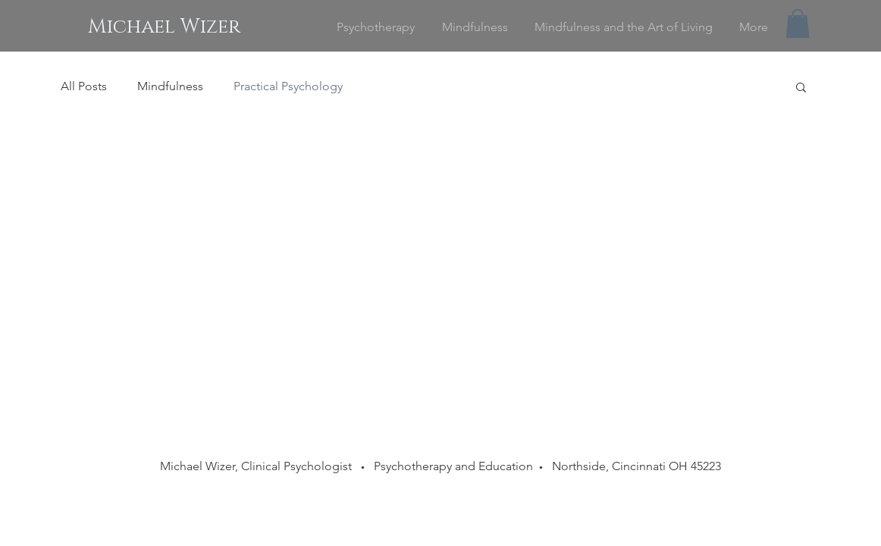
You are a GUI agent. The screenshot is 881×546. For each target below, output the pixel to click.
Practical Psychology (288, 86)
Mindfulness (170, 86)
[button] (797, 23)
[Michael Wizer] (163, 27)
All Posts (84, 86)
